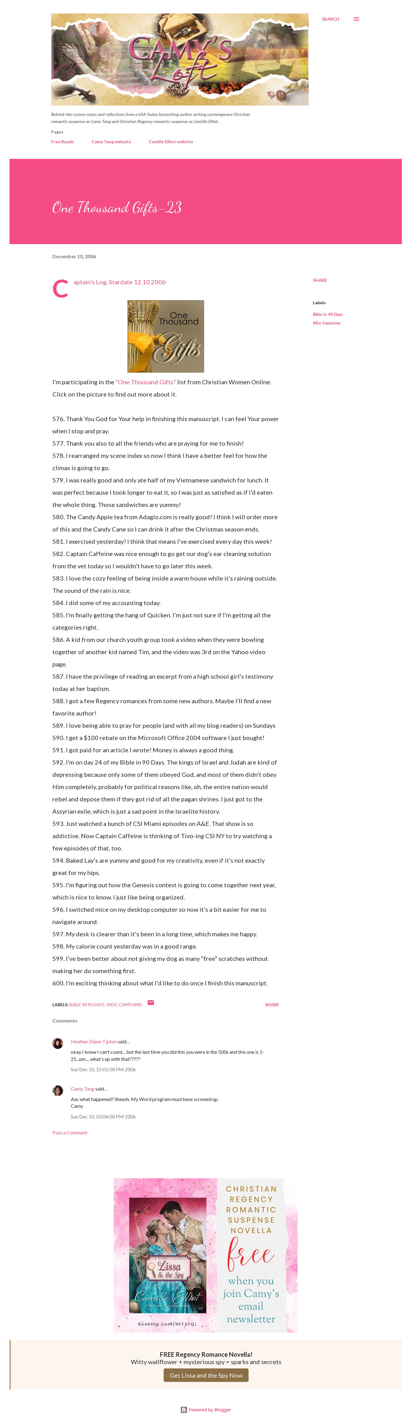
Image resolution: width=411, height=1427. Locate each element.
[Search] (330, 19)
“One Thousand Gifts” (146, 382)
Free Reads (62, 141)
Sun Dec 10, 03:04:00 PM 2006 (103, 1116)
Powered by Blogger (205, 1410)
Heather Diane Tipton (94, 1041)
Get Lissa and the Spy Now (206, 1375)
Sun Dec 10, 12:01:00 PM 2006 (103, 1069)
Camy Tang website (111, 141)
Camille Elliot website (171, 141)
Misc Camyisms (327, 322)
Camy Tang (82, 1088)
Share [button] (320, 280)
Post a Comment (69, 1132)
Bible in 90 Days (328, 314)
